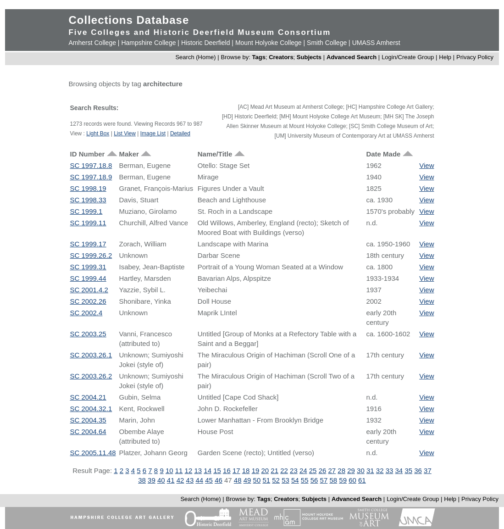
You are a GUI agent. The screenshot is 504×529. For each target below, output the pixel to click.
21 (274, 470)
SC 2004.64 (88, 431)
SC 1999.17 (88, 244)
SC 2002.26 (88, 301)
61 (362, 480)
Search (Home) (195, 57)
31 (370, 470)
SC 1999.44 (88, 278)
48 (238, 480)
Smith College (327, 42)
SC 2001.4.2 (89, 290)
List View (125, 133)
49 (247, 480)
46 (218, 480)
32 (380, 470)
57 (324, 480)
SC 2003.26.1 (91, 355)
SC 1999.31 (88, 267)
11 (179, 470)
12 (189, 470)
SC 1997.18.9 (91, 177)
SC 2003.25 (88, 334)
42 (180, 480)
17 (236, 470)
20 (265, 470)
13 (198, 470)
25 (313, 470)
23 (294, 470)
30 (361, 470)
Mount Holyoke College (268, 42)
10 (169, 470)
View (426, 165)
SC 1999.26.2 (91, 255)
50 (257, 480)
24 (303, 470)
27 (332, 470)
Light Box (97, 133)
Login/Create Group (409, 57)
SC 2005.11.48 (93, 453)
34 (399, 470)
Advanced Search (352, 57)
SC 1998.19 (88, 188)
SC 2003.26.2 (91, 376)
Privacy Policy (474, 57)
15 (217, 470)
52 (276, 480)
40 (161, 480)
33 (389, 470)
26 (323, 470)
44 (199, 480)
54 (295, 480)
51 (266, 480)
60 (352, 480)
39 (151, 480)
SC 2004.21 (88, 397)
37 (428, 470)
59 (343, 480)
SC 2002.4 (86, 313)
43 (190, 480)
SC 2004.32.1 (91, 408)
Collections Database (128, 20)
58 (333, 480)
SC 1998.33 (88, 200)
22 (284, 470)
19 (256, 470)
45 (209, 480)
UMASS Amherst (376, 42)
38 (142, 480)
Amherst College (92, 42)
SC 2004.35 (88, 420)
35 (408, 470)
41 (171, 480)
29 (351, 470)
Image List (153, 133)
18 (246, 470)
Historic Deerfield (205, 42)
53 (285, 480)
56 (314, 480)
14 (207, 470)
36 (418, 470)
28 (341, 470)
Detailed (180, 133)
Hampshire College (148, 42)
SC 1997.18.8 (91, 165)
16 (227, 470)
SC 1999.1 (86, 211)
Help (445, 57)
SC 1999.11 (88, 223)
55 (305, 480)
